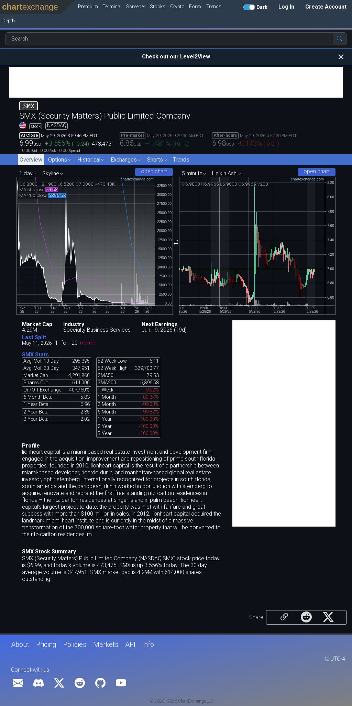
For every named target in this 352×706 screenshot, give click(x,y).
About (20, 644)
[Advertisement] (176, 82)
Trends (181, 159)
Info (148, 644)
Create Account (325, 6)
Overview (31, 159)
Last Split (34, 337)
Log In (286, 6)
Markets (105, 644)
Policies (74, 644)
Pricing (46, 644)
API (130, 644)
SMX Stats (35, 354)
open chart (154, 171)
